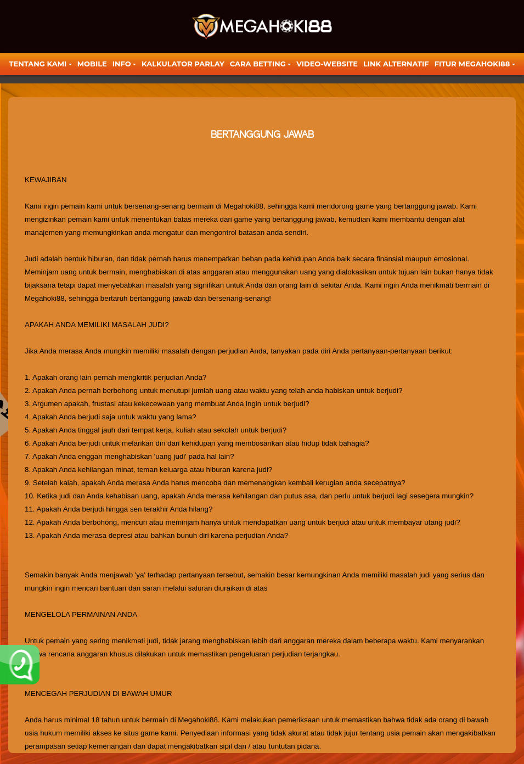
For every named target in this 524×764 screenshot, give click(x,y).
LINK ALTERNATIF (396, 63)
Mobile (92, 63)
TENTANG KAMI (37, 63)
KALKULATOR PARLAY (183, 63)
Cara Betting (258, 63)
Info (121, 63)
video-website (327, 63)
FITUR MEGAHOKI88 (472, 63)
